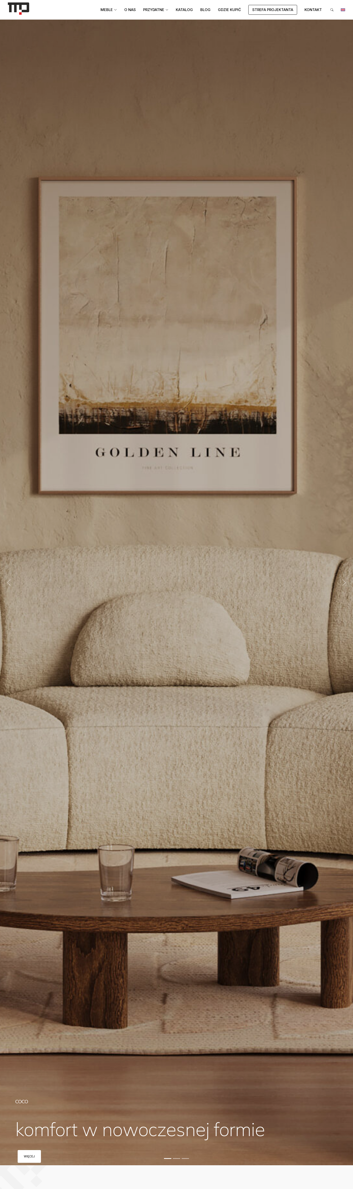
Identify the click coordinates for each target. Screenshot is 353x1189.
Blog (205, 9)
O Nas (130, 9)
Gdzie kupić (229, 9)
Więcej (29, 1156)
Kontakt (313, 9)
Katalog (184, 9)
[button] (9, 582)
